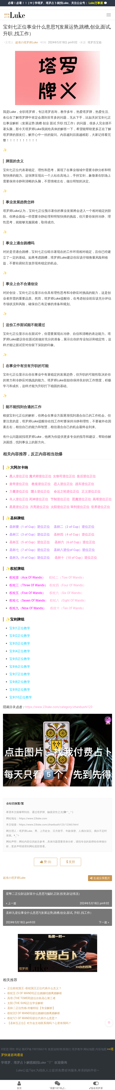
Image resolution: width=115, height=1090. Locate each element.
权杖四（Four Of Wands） (67, 585)
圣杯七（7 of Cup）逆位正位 (29, 550)
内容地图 (100, 1049)
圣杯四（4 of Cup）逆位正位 (74, 534)
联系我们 (65, 1049)
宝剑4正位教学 (19, 651)
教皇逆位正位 (41, 484)
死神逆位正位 (38, 499)
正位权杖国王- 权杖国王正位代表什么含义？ (34, 988)
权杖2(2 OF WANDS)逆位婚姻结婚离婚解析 (33, 1013)
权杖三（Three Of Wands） (29, 585)
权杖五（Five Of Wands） (27, 593)
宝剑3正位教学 (19, 643)
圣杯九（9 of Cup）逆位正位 (30, 558)
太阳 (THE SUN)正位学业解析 (25, 1003)
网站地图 (89, 1049)
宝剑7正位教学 (19, 674)
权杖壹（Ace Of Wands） (27, 577)
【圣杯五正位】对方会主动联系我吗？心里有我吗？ (39, 1023)
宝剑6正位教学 (19, 666)
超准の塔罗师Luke (26, 42)
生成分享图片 (100, 878)
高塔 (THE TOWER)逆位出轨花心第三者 (31, 998)
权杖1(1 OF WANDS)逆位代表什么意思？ (32, 1018)
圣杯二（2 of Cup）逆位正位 (74, 527)
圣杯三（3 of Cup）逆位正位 (29, 534)
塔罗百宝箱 (95, 42)
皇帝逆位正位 (18, 484)
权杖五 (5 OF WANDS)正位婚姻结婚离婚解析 (34, 993)
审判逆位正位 (79, 507)
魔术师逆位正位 (40, 476)
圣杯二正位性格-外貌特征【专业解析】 (31, 1008)
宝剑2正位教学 (19, 636)
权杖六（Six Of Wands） (66, 593)
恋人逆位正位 (64, 484)
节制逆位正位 (60, 499)
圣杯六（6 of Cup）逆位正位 (75, 542)
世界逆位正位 (101, 507)
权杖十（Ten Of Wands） (68, 608)
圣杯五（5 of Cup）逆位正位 (29, 542)
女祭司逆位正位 (65, 476)
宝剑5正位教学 (19, 659)
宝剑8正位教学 (19, 682)
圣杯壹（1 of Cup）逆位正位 (29, 527)
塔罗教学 (77, 1049)
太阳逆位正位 (60, 507)
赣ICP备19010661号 (34, 1049)
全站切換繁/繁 (15, 803)
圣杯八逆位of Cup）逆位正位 (74, 550)
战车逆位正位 (84, 484)
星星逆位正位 (18, 507)
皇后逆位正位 (86, 476)
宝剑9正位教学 (19, 689)
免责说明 (53, 1049)
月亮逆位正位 (40, 507)
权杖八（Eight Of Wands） (68, 600)
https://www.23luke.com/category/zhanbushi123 (58, 707)
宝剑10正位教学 (20, 697)
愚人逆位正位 (18, 476)
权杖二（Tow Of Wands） (67, 577)
